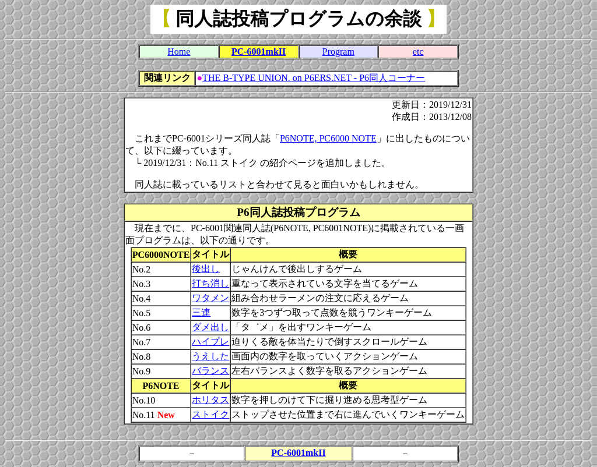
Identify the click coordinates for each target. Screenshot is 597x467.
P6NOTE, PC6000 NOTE (328, 138)
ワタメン (210, 298)
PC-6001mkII (258, 51)
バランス (210, 371)
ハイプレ (210, 341)
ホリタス (210, 400)
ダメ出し (210, 327)
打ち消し (210, 283)
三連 (201, 312)
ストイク (210, 414)
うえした (210, 356)
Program (338, 51)
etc (418, 51)
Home (178, 51)
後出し (206, 269)
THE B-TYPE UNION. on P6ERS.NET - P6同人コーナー (313, 78)
